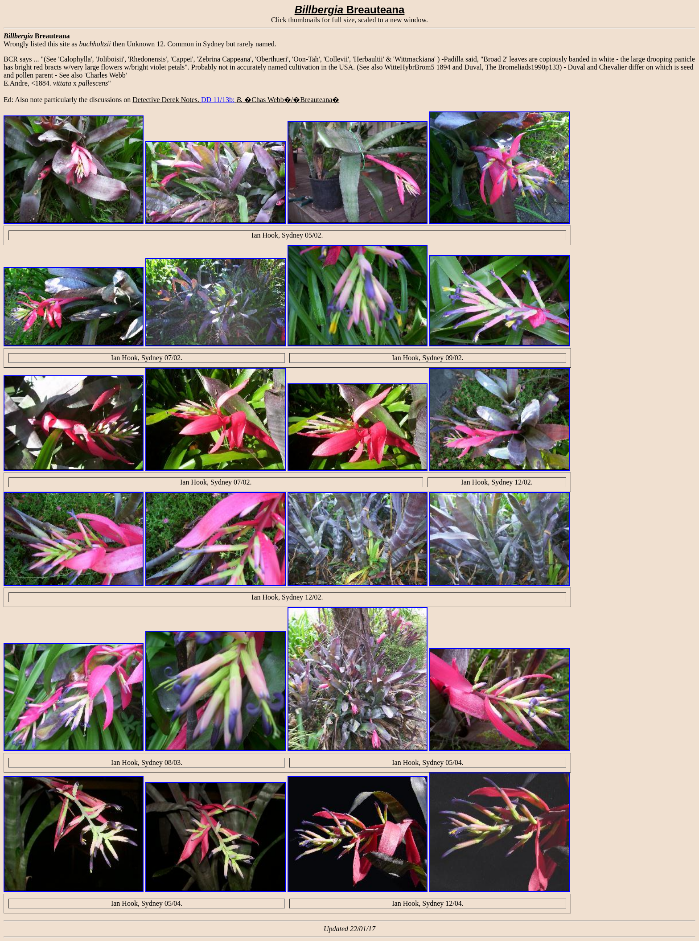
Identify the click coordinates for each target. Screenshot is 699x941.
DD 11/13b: (217, 99)
